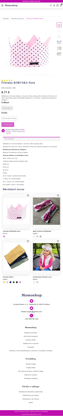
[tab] (31, 139)
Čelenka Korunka (17, 18)
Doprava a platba (30, 375)
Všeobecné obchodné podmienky (31, 392)
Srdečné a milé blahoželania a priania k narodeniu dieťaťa (30, 351)
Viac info (8, 133)
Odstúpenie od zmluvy (31, 399)
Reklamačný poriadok (31, 395)
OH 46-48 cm (7, 108)
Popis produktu (9, 139)
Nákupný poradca (30, 333)
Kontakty (31, 347)
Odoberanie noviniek (30, 344)
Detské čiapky (31, 364)
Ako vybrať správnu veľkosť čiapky (30, 371)
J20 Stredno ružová (9, 118)
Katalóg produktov (30, 379)
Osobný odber (31, 340)
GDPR (31, 403)
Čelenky (6, 18)
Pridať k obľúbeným (28, 196)
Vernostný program (31, 336)
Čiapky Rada (30, 368)
